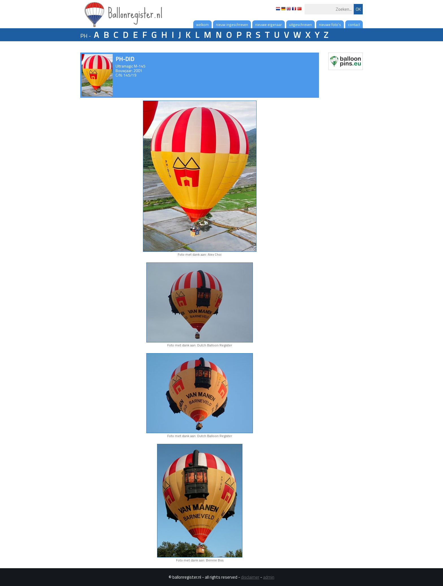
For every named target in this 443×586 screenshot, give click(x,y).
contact (354, 24)
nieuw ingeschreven (232, 24)
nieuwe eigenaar (268, 24)
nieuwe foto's (330, 24)
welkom (202, 24)
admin (268, 577)
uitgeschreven (300, 24)
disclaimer (250, 577)
